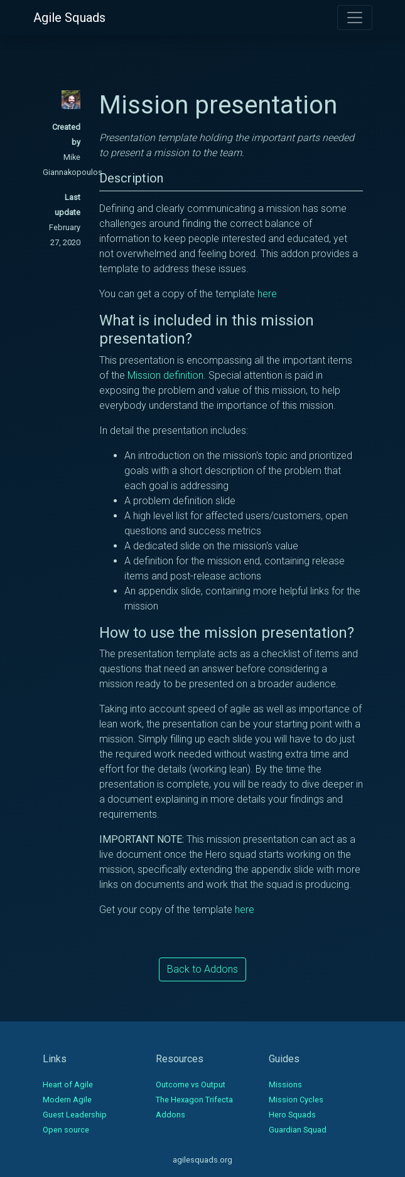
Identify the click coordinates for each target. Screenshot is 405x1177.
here (267, 294)
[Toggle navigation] (354, 17)
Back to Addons (202, 969)
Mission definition (165, 375)
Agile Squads (69, 17)
